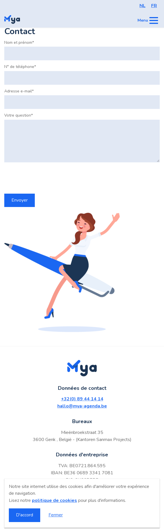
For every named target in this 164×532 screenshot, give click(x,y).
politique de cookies (54, 500)
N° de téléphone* (20, 67)
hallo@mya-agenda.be (82, 406)
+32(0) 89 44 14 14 (82, 399)
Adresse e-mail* (19, 91)
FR (154, 6)
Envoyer (19, 200)
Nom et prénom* (19, 43)
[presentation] (47, 178)
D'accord (24, 515)
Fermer (55, 515)
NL (142, 6)
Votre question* (18, 115)
